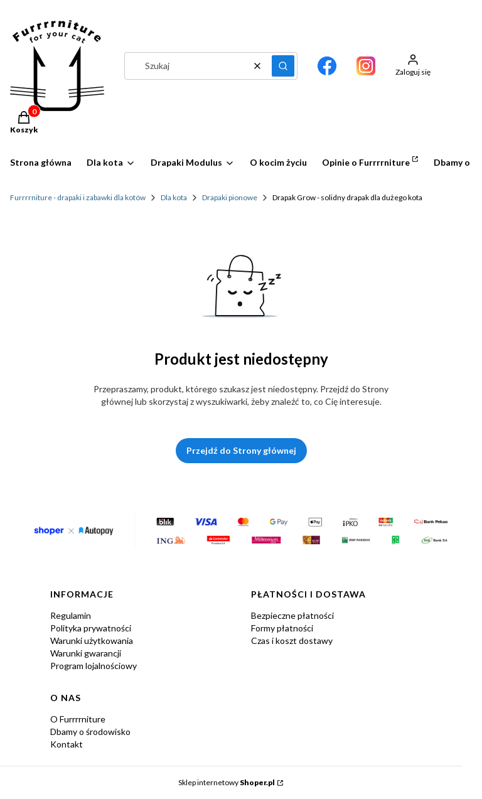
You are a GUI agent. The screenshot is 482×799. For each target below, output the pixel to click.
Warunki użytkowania (91, 640)
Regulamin (70, 615)
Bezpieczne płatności (292, 615)
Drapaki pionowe (229, 197)
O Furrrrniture (77, 719)
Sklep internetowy (226, 782)
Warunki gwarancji (85, 653)
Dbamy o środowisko (90, 731)
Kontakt (66, 744)
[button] (283, 66)
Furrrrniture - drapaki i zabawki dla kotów (78, 197)
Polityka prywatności (90, 628)
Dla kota (174, 197)
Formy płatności (282, 628)
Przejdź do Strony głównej (241, 450)
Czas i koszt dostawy (292, 640)
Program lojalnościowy (93, 665)
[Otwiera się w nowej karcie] (327, 65)
